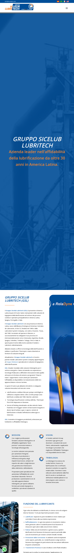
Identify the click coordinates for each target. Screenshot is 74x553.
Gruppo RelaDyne (12, 362)
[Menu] (67, 8)
